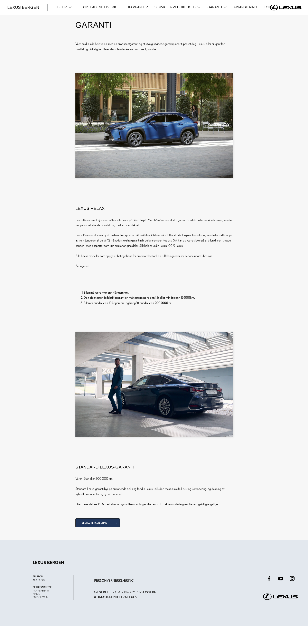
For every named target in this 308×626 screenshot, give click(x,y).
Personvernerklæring (114, 580)
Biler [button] (64, 7)
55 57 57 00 (39, 579)
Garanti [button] (217, 7)
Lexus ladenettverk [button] (100, 7)
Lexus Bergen (23, 7)
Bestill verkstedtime (94, 522)
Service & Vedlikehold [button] (178, 7)
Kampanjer (138, 7)
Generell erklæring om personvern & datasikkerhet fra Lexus (125, 594)
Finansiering (245, 7)
